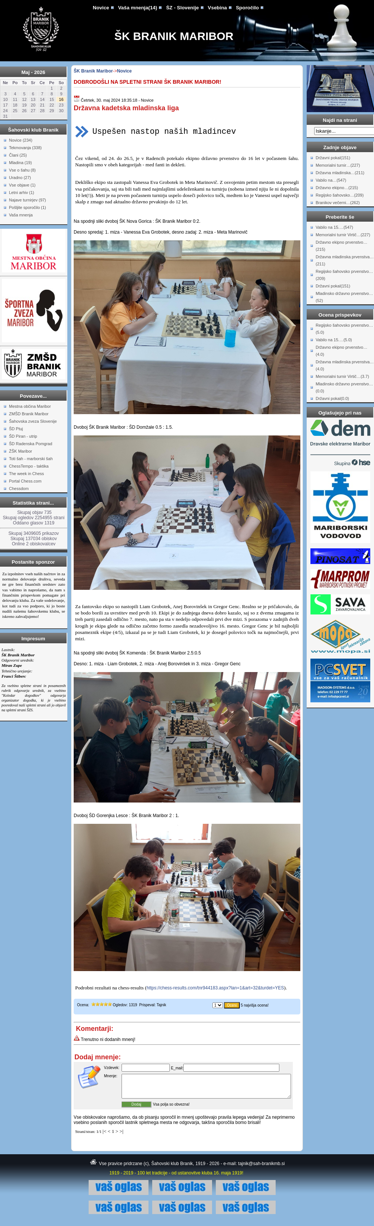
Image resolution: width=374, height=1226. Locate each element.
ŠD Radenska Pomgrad (30, 443)
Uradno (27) (20, 177)
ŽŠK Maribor (20, 451)
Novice (101, 7)
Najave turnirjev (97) (27, 200)
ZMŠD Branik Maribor (29, 414)
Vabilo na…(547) (331, 180)
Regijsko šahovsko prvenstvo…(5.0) (344, 329)
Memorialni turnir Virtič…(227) (343, 234)
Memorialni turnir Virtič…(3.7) (342, 376)
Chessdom (19, 488)
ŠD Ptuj (16, 428)
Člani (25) (18, 155)
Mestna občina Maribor (30, 406)
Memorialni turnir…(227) (338, 165)
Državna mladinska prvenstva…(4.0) (345, 365)
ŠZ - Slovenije (182, 7)
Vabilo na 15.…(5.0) (334, 340)
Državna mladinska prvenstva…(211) (345, 260)
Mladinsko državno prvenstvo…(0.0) (344, 387)
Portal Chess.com (25, 481)
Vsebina (217, 7)
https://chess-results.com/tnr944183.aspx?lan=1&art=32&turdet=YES (215, 988)
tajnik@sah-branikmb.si (261, 1168)
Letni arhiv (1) (21, 192)
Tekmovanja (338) (25, 147)
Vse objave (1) (22, 185)
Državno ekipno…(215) (337, 187)
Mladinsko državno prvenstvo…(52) (344, 297)
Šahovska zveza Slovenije (33, 421)
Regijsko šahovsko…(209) (340, 195)
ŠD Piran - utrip (23, 436)
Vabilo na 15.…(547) (334, 227)
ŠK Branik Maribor (173, 36)
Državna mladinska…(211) (340, 172)
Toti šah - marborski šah (31, 458)
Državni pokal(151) (333, 157)
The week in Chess (26, 473)
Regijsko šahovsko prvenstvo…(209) (344, 275)
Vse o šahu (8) (22, 170)
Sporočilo (247, 7)
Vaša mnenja (21, 215)
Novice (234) (20, 140)
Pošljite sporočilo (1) (27, 207)
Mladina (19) (20, 162)
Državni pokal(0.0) (332, 398)
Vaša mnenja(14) (137, 7)
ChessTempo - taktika (29, 466)
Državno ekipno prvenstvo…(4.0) (341, 351)
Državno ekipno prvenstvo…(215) (341, 246)
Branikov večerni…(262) (338, 202)
